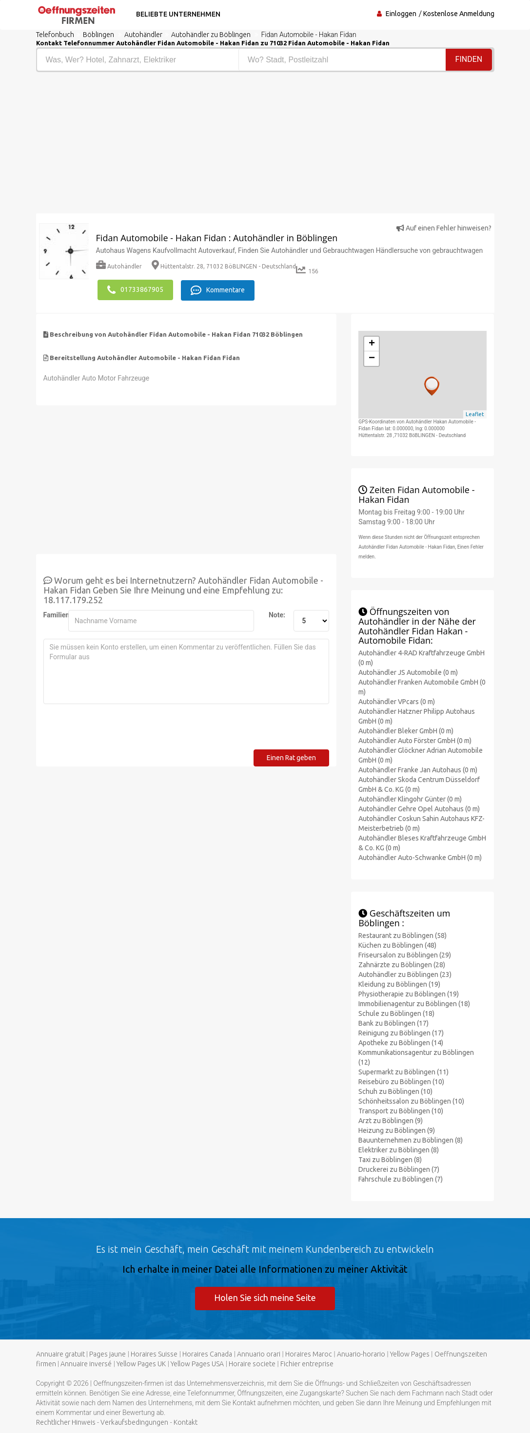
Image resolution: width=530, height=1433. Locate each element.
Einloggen (401, 14)
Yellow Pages (410, 1354)
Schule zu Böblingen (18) (396, 1012)
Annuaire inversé (86, 1364)
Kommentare (219, 289)
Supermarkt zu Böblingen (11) (403, 1071)
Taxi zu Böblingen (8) (390, 1159)
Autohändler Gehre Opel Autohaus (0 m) (419, 808)
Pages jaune (107, 1354)
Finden (469, 59)
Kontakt (185, 1422)
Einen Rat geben (291, 757)
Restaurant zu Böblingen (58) (402, 934)
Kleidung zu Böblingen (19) (399, 983)
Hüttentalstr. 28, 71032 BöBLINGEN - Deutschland (224, 266)
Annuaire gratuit (60, 1354)
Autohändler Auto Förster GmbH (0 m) (414, 740)
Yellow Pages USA (197, 1364)
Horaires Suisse (154, 1354)
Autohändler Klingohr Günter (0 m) (410, 798)
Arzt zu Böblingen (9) (390, 1120)
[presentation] (117, 729)
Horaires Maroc (308, 1354)
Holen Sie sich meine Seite (265, 1297)
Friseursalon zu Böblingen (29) (404, 954)
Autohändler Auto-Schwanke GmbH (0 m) (420, 857)
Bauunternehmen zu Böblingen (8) (410, 1139)
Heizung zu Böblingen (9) (396, 1129)
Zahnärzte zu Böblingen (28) (401, 964)
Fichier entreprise (307, 1364)
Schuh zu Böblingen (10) (395, 1090)
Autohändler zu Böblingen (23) (404, 973)
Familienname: (52, 614)
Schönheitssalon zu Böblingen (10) (411, 1100)
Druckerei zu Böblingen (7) (398, 1168)
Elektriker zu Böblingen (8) (398, 1149)
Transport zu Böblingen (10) (400, 1110)
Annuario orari (258, 1354)
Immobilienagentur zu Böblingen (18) (414, 1003)
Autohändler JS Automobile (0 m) (408, 672)
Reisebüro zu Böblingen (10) (401, 1081)
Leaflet (475, 414)
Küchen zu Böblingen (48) (397, 944)
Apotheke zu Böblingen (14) (400, 1042)
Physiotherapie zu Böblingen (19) (408, 993)
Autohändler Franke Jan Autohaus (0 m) (417, 769)
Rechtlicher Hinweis (66, 1422)
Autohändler (119, 266)
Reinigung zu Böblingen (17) (401, 1032)
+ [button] (372, 343)
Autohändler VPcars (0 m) (396, 701)
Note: (277, 614)
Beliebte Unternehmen (177, 14)
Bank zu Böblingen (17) (393, 1022)
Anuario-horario (361, 1354)
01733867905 (135, 289)
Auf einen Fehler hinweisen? (443, 228)
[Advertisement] (147, 145)
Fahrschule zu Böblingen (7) (400, 1178)
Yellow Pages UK (141, 1364)
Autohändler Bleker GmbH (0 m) (405, 730)
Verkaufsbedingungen (134, 1422)
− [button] (372, 357)
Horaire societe (252, 1364)
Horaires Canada (207, 1354)
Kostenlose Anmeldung (458, 14)
